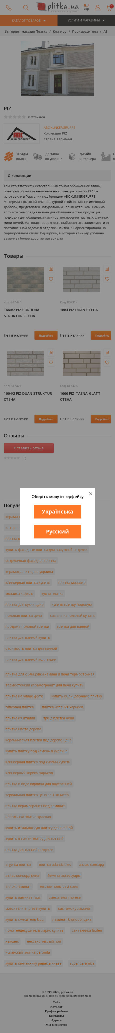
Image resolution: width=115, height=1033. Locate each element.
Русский (57, 531)
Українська (57, 511)
